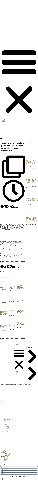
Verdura (8, 428)
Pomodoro (5, 417)
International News (5, 445)
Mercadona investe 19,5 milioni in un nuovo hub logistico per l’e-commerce (20, 311)
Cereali (5, 410)
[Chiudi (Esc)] (4, 478)
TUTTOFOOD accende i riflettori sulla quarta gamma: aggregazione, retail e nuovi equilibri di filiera (21, 299)
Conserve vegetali (9, 416)
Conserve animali (8, 415)
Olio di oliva (8, 412)
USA (4, 447)
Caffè (5, 408)
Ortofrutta (7, 426)
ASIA (4, 449)
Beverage (5, 437)
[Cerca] (1, 401)
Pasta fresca (8, 421)
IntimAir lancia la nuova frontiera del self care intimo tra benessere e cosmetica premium (4, 327)
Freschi (5, 425)
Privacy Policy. (11, 475)
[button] (19, 81)
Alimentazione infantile (8, 405)
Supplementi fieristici (7, 455)
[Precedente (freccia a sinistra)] (0, 479)
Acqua (7, 442)
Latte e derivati (8, 430)
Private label (6, 458)
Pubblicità (3, 41)
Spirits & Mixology (9, 438)
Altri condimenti (8, 413)
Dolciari (5, 418)
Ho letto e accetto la (7, 475)
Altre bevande (8, 443)
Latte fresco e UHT (10, 432)
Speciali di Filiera (7, 454)
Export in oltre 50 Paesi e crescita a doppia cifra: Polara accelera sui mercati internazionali (12, 312)
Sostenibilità (4, 451)
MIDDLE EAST (6, 450)
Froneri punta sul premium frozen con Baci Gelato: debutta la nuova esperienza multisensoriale (20, 324)
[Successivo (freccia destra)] (2, 479)
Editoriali (5, 460)
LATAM (5, 446)
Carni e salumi (8, 434)
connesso (6, 334)
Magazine (3, 452)
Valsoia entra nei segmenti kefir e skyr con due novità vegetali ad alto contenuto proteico (21, 286)
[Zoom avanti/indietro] (0, 478)
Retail (3, 179)
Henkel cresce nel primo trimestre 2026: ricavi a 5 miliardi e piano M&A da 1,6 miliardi (4, 313)
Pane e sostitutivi (7, 419)
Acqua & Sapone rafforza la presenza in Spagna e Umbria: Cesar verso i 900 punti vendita (12, 286)
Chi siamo (3, 42)
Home (3, 403)
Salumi (8, 436)
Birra (6, 441)
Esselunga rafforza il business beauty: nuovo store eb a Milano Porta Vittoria (12, 298)
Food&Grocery (4, 404)
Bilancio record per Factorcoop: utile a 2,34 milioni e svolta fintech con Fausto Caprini (4, 299)
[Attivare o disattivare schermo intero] (2, 478)
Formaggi (9, 431)
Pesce (7, 429)
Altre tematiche (5, 456)
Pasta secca (8, 422)
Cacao (5, 407)
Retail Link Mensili (7, 453)
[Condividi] (3, 478)
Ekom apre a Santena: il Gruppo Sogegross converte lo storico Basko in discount (13, 327)
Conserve (5, 414)
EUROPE (5, 448)
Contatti (3, 40)
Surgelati (5, 424)
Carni (8, 435)
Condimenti (6, 411)
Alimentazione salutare (8, 406)
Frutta (8, 427)
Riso (4, 423)
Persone (5, 459)
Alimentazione (6, 457)
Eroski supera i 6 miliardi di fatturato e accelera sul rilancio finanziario (4, 286)
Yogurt (8, 433)
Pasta (5, 420)
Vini (6, 439)
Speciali (5, 461)
